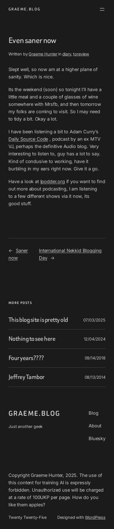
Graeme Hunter (42, 54)
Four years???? (26, 358)
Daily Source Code (28, 139)
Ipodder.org (52, 181)
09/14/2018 (95, 357)
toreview (81, 54)
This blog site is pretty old (38, 320)
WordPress (95, 517)
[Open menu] (102, 9)
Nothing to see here (31, 338)
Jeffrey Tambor (26, 377)
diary (66, 54)
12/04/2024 (95, 339)
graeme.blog (24, 9)
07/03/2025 (94, 320)
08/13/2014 (95, 377)
